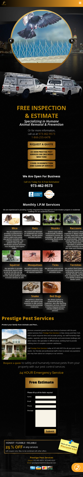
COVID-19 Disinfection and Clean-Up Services (41, 164)
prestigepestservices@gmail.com (44, 463)
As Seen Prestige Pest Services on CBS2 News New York (41, 154)
